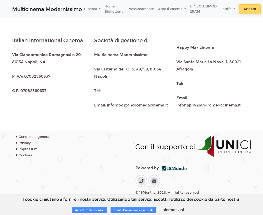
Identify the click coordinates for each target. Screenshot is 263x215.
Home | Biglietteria (114, 9)
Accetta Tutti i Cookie (89, 210)
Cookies (24, 155)
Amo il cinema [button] (171, 9)
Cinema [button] (91, 9)
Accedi (250, 9)
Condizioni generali (33, 137)
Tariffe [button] (227, 9)
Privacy (23, 143)
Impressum (27, 149)
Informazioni (172, 210)
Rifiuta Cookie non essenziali (133, 210)
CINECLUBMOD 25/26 (203, 9)
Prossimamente (141, 9)
